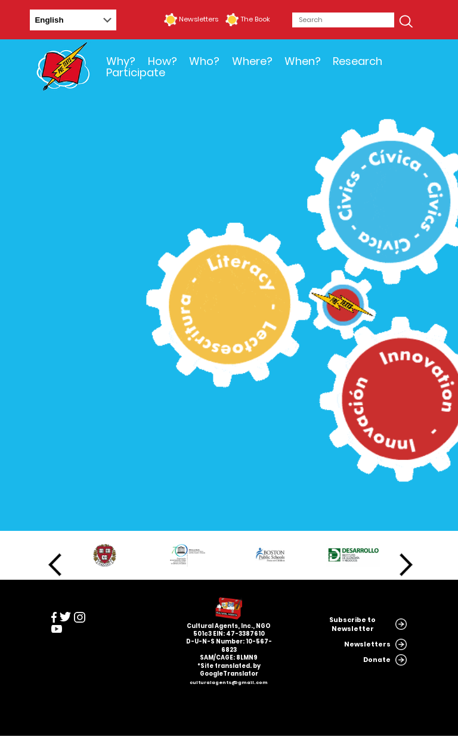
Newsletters (198, 19)
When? (302, 61)
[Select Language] (73, 20)
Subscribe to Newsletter (352, 624)
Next (406, 565)
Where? (252, 61)
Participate (135, 72)
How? (162, 61)
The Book (255, 19)
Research (357, 61)
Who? (204, 61)
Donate (377, 659)
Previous (54, 565)
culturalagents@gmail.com (229, 682)
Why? (120, 61)
